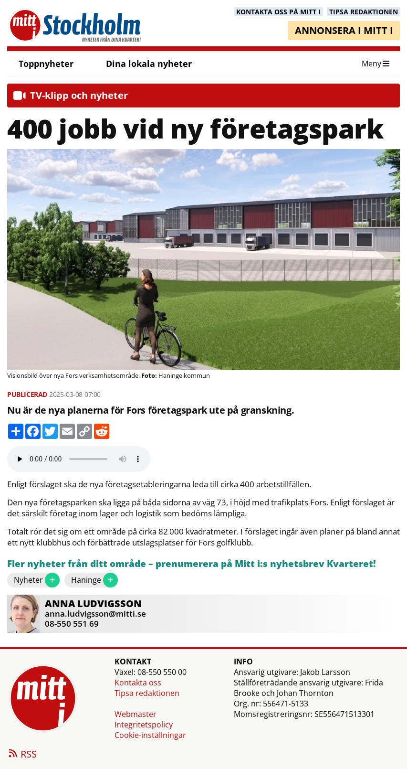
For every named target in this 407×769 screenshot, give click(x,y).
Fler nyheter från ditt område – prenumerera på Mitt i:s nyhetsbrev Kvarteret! (191, 564)
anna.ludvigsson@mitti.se (95, 614)
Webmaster (136, 714)
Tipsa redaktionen (147, 693)
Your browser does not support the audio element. (78, 459)
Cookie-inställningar (150, 735)
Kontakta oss (138, 682)
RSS (22, 755)
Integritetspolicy (144, 724)
